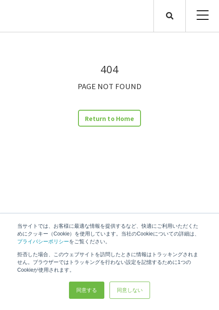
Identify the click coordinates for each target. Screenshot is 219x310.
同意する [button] (86, 290)
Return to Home (109, 118)
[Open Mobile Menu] (202, 15)
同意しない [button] (130, 290)
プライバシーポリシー (43, 242)
